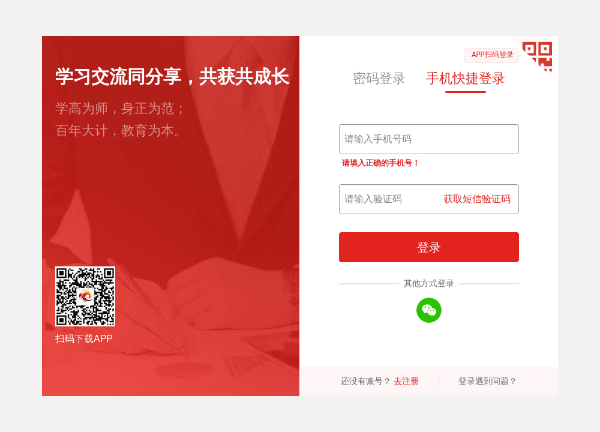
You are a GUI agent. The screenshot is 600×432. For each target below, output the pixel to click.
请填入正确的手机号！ (381, 162)
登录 (429, 247)
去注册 (406, 381)
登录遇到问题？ (487, 381)
